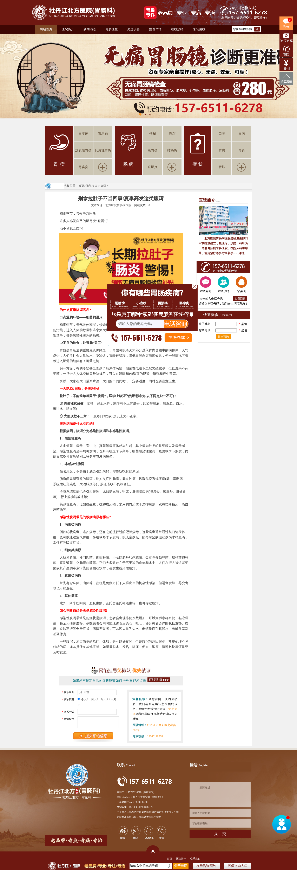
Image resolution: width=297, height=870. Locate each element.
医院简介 (68, 29)
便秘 (152, 133)
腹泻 (172, 133)
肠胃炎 (153, 150)
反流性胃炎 (103, 150)
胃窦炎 (83, 167)
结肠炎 (172, 150)
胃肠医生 (111, 29)
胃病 (241, 133)
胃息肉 (103, 133)
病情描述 (220, 794)
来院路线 (199, 29)
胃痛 (222, 150)
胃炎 (241, 150)
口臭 (222, 133)
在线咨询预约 (206, 866)
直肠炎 (153, 167)
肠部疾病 (91, 185)
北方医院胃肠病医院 (118, 205)
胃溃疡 (83, 133)
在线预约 (177, 29)
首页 (81, 185)
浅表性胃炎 (83, 150)
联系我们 (195, 858)
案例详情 (155, 29)
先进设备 (133, 29)
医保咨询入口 (238, 866)
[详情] (241, 253)
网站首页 (46, 29)
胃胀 (222, 167)
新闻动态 (90, 29)
